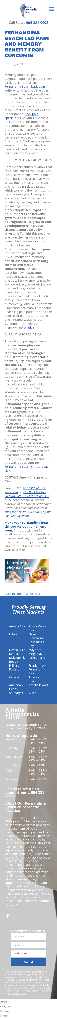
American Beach (16, 687)
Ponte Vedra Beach (37, 628)
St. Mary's (16, 693)
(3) (20, 365)
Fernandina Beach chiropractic (26, 467)
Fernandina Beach (37, 671)
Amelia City (17, 626)
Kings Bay (35, 654)
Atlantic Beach (34, 679)
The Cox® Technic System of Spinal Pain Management (28, 514)
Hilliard (14, 665)
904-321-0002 (37, 22)
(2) (21, 304)
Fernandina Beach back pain (25, 86)
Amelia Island (38, 685)
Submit (28, 962)
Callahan (15, 677)
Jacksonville (37, 658)
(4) (29, 412)
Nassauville (17, 650)
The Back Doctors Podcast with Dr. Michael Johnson (27, 494)
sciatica (29, 327)
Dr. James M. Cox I (17, 993)
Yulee (32, 693)
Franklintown (38, 665)
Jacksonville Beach (17, 660)
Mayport (35, 650)
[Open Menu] (51, 9)
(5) (6, 447)
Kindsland (16, 654)
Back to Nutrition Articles (23, 594)
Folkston (15, 669)
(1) (17, 233)
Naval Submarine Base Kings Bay (37, 640)
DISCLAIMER (18, 990)
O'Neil (13, 634)
